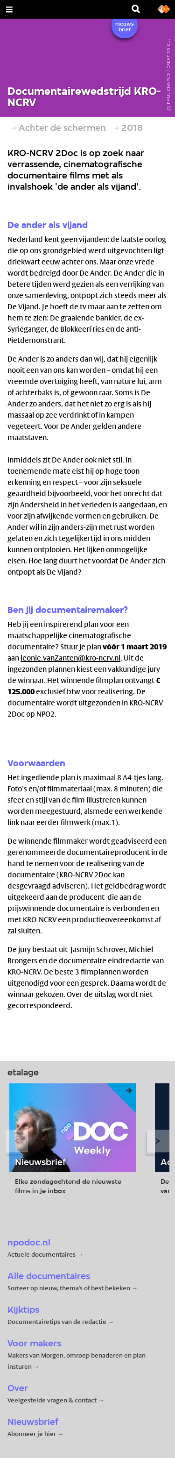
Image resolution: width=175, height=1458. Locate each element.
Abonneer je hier (32, 1433)
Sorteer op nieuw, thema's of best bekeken (68, 1288)
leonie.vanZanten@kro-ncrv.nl (70, 658)
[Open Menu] (9, 9)
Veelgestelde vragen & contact (52, 1400)
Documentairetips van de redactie (56, 1321)
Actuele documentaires (41, 1254)
